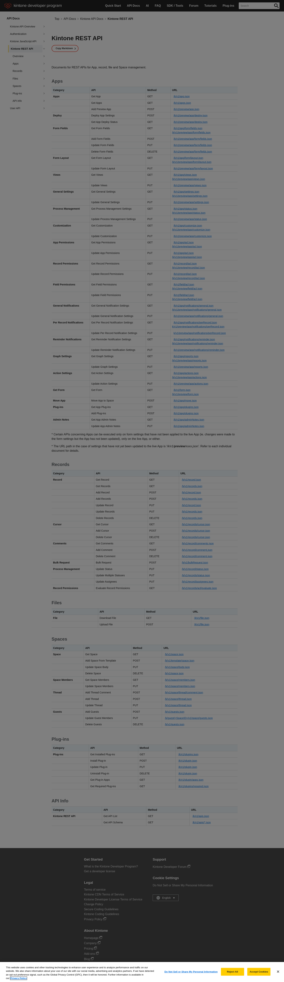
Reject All (232, 974)
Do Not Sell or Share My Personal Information (191, 974)
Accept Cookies (259, 974)
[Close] (278, 975)
